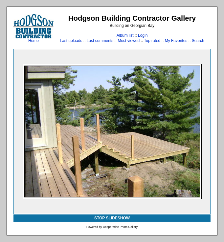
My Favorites (176, 40)
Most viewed (129, 40)
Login (142, 35)
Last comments (100, 40)
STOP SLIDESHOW (112, 218)
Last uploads (71, 40)
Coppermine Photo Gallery (120, 227)
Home (33, 39)
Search (198, 40)
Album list (125, 35)
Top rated (152, 40)
